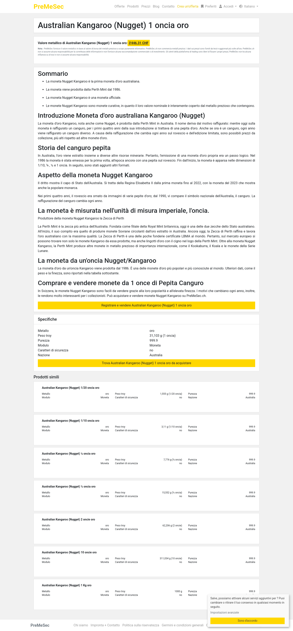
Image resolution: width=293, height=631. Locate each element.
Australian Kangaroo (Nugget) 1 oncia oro (113, 25)
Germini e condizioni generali (182, 625)
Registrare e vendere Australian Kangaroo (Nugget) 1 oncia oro (146, 305)
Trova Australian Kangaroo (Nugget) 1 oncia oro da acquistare (146, 363)
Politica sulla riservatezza (140, 625)
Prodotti (133, 6)
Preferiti (208, 6)
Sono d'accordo (247, 620)
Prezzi (145, 6)
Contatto (168, 6)
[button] (227, 6)
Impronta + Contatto (105, 625)
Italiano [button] (247, 6)
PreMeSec (49, 6)
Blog (156, 6)
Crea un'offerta (187, 6)
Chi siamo (81, 625)
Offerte (120, 6)
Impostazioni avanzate (224, 612)
